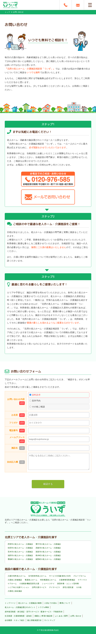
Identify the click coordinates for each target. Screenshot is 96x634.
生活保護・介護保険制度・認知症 (18, 616)
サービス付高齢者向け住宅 (60, 576)
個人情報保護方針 (34, 620)
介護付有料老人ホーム (17, 576)
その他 (79, 587)
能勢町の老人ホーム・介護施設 (48, 559)
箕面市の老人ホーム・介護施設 (48, 552)
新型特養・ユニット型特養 (68, 584)
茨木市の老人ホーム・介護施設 (20, 552)
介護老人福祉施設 (15, 591)
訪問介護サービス (39, 587)
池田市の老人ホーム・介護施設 (20, 555)
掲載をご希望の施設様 (43, 616)
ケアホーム (12, 584)
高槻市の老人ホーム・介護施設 (48, 548)
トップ (7, 12)
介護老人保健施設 (15, 580)
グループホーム (79, 576)
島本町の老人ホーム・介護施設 (48, 555)
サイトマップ (49, 620)
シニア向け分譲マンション (18, 587)
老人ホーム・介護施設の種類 (30, 603)
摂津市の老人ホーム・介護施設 (20, 544)
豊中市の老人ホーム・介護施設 (48, 544)
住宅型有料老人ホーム (37, 576)
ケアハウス (82, 580)
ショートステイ (48, 584)
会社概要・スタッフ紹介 (14, 620)
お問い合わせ (75, 616)
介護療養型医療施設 (67, 580)
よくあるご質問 (61, 616)
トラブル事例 (43, 607)
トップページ (10, 603)
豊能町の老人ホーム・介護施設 (20, 559)
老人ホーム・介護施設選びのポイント (20, 607)
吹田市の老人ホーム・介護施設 (20, 548)
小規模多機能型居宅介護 (29, 584)
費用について (65, 603)
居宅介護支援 (68, 587)
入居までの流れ (50, 603)
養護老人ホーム (31, 580)
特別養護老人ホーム (48, 580)
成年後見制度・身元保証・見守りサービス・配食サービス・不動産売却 (33, 612)
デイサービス (54, 587)
